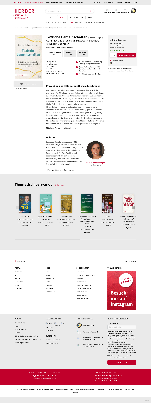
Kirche (71, 22)
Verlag (119, 2)
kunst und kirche (82, 292)
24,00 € (54, 53)
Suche (49, 8)
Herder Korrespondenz (84, 288)
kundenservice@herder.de (108, 375)
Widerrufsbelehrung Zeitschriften (85, 389)
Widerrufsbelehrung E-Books (64, 389)
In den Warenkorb (127, 55)
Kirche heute (66, 28)
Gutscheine (51, 336)
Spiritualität (62, 22)
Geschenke (88, 22)
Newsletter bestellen (117, 319)
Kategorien (52, 28)
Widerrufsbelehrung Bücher (45, 389)
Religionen (78, 22)
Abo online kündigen (106, 380)
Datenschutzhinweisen (119, 358)
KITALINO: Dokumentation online (26, 336)
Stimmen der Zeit (82, 298)
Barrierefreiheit (129, 389)
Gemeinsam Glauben (83, 285)
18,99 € (70, 53)
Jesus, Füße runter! (45, 216)
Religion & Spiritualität (34, 2)
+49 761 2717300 (46, 375)
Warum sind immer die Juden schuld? (128, 217)
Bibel (47, 22)
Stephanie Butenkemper (58, 47)
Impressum (75, 392)
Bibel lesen (80, 272)
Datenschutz (100, 389)
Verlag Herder (114, 268)
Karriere (17, 333)
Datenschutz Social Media (114, 389)
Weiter (133, 207)
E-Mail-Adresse (112, 323)
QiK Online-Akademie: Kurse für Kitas (28, 339)
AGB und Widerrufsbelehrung (26, 389)
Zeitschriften (108, 2)
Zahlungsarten (53, 319)
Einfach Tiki (25, 216)
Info (135, 2)
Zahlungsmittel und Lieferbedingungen (120, 68)
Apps (90, 17)
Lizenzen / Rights (21, 329)
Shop (62, 17)
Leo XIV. (108, 216)
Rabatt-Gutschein (52, 343)
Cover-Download (21, 89)
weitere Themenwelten (74, 2)
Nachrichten (19, 272)
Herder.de (17, 2)
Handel (128, 2)
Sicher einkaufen (84, 319)
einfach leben (81, 282)
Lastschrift (49, 331)
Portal (51, 17)
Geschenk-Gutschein (53, 340)
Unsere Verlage (20, 323)
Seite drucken (21, 261)
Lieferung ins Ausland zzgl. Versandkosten (121, 71)
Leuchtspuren (66, 216)
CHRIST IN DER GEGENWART (86, 275)
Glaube (53, 22)
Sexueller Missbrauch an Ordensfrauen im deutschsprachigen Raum (87, 220)
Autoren (97, 2)
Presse (17, 326)
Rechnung (49, 327)
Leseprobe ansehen (30, 84)
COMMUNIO (80, 278)
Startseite (25, 28)
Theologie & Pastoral (54, 2)
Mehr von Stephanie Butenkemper (61, 170)
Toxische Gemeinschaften (79, 28)
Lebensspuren (81, 295)
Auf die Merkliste (118, 60)
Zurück (17, 207)
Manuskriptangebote (22, 343)
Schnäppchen (99, 22)
